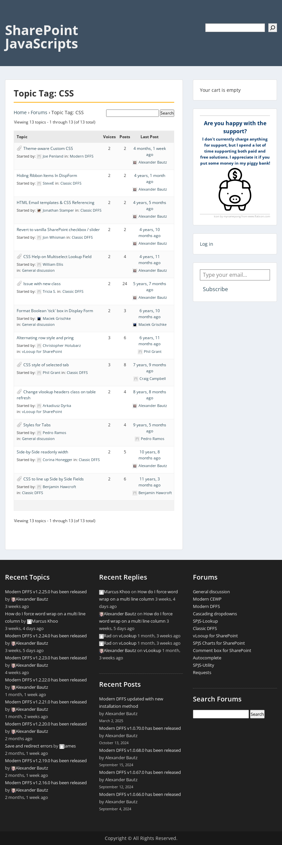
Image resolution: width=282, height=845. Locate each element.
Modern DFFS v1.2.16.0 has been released (46, 783)
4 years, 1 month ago (149, 178)
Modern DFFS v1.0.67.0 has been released (140, 772)
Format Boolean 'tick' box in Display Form (55, 310)
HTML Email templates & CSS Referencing (55, 202)
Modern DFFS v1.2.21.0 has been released (46, 702)
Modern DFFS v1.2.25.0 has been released (46, 592)
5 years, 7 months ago (149, 286)
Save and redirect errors (28, 746)
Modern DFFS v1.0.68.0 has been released (140, 750)
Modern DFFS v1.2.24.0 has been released (46, 636)
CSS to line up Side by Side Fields (53, 479)
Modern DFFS (81, 156)
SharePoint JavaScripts (41, 36)
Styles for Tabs (37, 425)
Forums (39, 112)
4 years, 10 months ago (149, 232)
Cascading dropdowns (215, 614)
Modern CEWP (207, 599)
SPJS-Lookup (205, 621)
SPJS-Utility (203, 665)
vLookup (127, 636)
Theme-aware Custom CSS (48, 148)
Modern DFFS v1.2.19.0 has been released (46, 761)
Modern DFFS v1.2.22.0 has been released (46, 680)
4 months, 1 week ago (149, 151)
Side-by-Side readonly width (42, 452)
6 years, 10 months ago (149, 314)
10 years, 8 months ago (149, 455)
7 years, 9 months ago (149, 368)
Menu (12, 18)
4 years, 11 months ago (149, 259)
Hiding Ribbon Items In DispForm (47, 175)
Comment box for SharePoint (222, 650)
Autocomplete (207, 658)
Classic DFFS (70, 183)
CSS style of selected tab (46, 365)
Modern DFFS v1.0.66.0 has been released (140, 794)
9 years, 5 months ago (149, 428)
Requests (202, 672)
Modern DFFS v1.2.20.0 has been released (46, 724)
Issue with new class (42, 283)
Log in (206, 244)
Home (20, 112)
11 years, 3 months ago (149, 482)
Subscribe (215, 289)
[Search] (272, 27)
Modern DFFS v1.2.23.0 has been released (46, 658)
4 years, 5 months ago (149, 205)
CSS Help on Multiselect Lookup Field (57, 256)
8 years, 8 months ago (149, 395)
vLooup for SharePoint (42, 351)
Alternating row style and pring (45, 338)
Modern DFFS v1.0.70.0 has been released (140, 728)
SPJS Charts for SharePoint (219, 643)
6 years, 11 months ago (149, 341)
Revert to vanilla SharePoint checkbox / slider (58, 229)
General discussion (38, 270)
